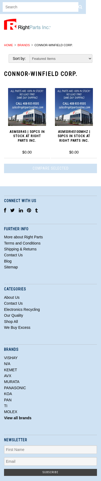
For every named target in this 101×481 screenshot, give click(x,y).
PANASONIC (15, 388)
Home (8, 45)
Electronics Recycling (22, 309)
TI (5, 406)
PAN (8, 400)
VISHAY (11, 358)
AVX (7, 376)
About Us (12, 297)
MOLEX (10, 412)
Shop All (11, 321)
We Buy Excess (17, 327)
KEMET (10, 370)
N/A (7, 364)
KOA (8, 394)
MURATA (11, 382)
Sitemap (11, 267)
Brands (24, 45)
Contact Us (13, 303)
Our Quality (13, 315)
